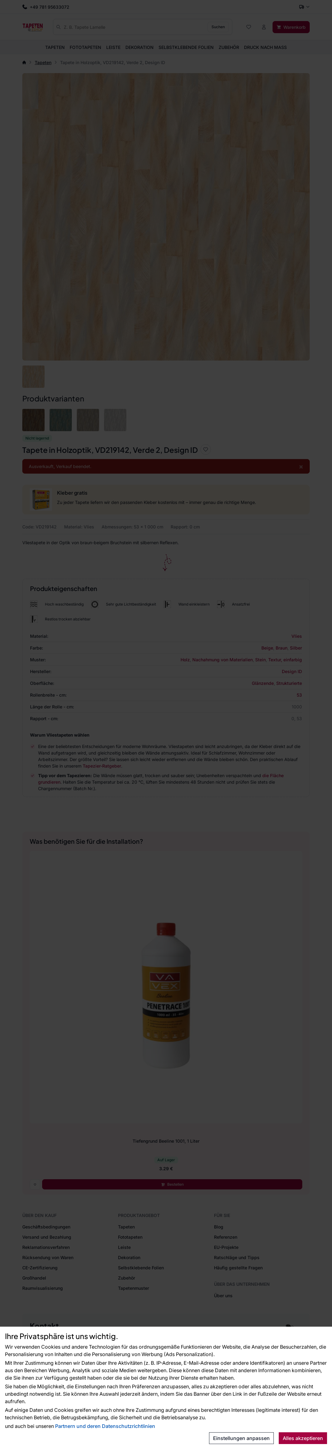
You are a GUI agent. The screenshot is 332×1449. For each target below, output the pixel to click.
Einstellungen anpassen (241, 1438)
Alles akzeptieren (303, 1438)
